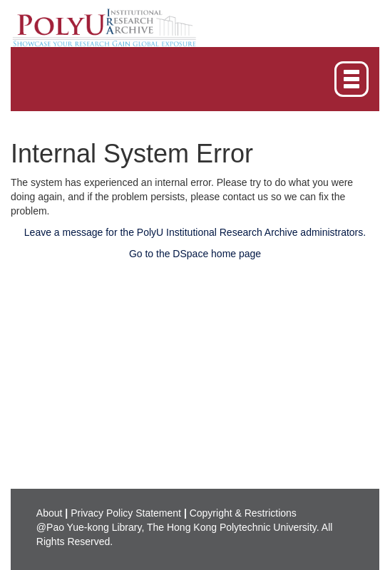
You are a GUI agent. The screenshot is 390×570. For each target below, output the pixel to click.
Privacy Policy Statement (126, 513)
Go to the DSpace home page (195, 253)
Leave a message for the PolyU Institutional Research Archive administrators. (195, 232)
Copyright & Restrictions (243, 513)
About (49, 513)
